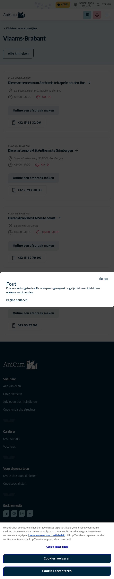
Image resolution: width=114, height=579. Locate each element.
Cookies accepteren (57, 571)
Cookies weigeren (57, 558)
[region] (57, 550)
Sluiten (103, 278)
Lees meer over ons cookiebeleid (46, 535)
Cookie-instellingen (57, 547)
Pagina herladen (17, 300)
